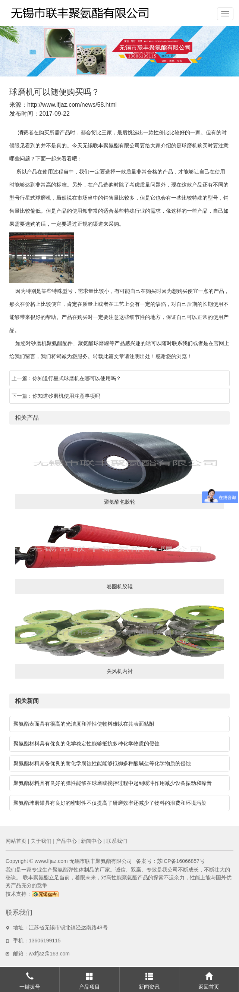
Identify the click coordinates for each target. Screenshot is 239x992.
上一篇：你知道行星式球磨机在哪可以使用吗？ (66, 378)
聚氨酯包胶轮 (119, 502)
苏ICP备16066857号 (181, 861)
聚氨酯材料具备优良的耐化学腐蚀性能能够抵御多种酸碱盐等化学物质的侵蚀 (102, 763)
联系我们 (116, 841)
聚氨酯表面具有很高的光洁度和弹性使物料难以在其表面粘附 (83, 724)
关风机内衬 (120, 671)
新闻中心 (91, 841)
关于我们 (41, 841)
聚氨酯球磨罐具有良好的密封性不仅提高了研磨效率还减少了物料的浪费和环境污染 (110, 803)
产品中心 (66, 841)
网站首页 (16, 841)
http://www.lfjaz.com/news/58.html (72, 104)
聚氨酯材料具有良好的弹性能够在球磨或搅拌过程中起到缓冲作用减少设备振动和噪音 (112, 783)
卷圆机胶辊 (120, 586)
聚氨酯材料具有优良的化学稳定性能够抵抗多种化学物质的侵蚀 (86, 744)
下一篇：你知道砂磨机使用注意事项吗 (56, 396)
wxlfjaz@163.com (49, 954)
